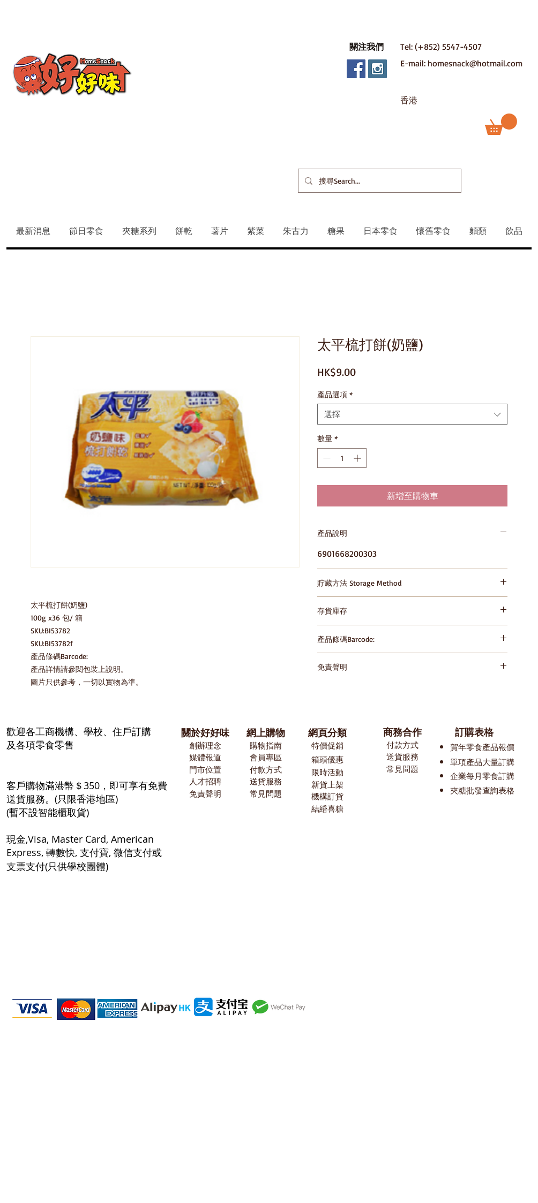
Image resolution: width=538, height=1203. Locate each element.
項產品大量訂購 (486, 762)
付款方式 (266, 770)
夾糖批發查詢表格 (482, 790)
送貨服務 (266, 781)
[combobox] (412, 414)
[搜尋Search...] (378, 180)
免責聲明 (205, 794)
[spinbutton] (342, 458)
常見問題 (266, 794)
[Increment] (358, 458)
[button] (366, 46)
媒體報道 (205, 757)
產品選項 (335, 394)
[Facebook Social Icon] (356, 68)
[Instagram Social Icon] (377, 68)
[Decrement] (325, 458)
